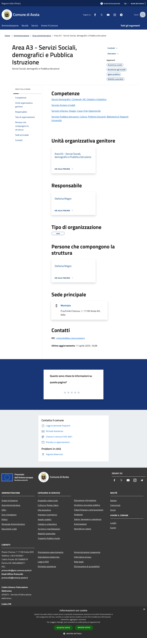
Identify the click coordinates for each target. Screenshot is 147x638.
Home (7, 35)
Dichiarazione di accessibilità (86, 566)
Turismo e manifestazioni (49, 528)
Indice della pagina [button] (22, 89)
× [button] (144, 609)
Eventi (113, 527)
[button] (73, 633)
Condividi (112, 48)
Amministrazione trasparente (87, 552)
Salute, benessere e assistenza (87, 519)
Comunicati (115, 505)
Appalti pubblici (44, 519)
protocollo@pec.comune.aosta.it (70, 338)
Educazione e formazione (85, 500)
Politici (5, 519)
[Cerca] (142, 14)
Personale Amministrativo (13, 524)
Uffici (4, 510)
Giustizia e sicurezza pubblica (87, 505)
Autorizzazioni (80, 524)
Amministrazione (21, 35)
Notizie (113, 500)
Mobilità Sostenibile (46, 533)
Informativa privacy (82, 557)
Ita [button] (126, 3)
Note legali (79, 561)
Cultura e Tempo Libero (48, 505)
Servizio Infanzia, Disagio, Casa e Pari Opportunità (76, 111)
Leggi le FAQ (43, 561)
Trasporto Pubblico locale (49, 538)
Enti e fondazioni (9, 514)
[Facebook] (92, 14)
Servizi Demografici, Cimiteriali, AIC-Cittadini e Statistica (78, 99)
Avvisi (113, 510)
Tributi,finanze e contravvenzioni (88, 509)
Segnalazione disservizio (48, 557)
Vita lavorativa (44, 510)
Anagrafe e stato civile (48, 500)
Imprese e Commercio (47, 514)
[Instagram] (112, 14)
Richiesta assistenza (47, 566)
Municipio (66, 305)
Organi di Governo (10, 500)
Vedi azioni (113, 53)
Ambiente (78, 514)
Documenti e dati (9, 528)
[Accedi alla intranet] (137, 3)
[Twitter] (99, 14)
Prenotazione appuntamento (50, 552)
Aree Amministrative (11, 505)
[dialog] (73, 622)
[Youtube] (105, 14)
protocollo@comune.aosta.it (15, 577)
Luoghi (113, 523)
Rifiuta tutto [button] (84, 627)
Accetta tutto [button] (63, 628)
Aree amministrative (41, 35)
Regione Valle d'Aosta (11, 3)
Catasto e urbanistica (47, 524)
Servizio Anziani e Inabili (63, 105)
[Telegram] (119, 14)
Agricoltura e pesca (82, 528)
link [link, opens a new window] (98, 622)
